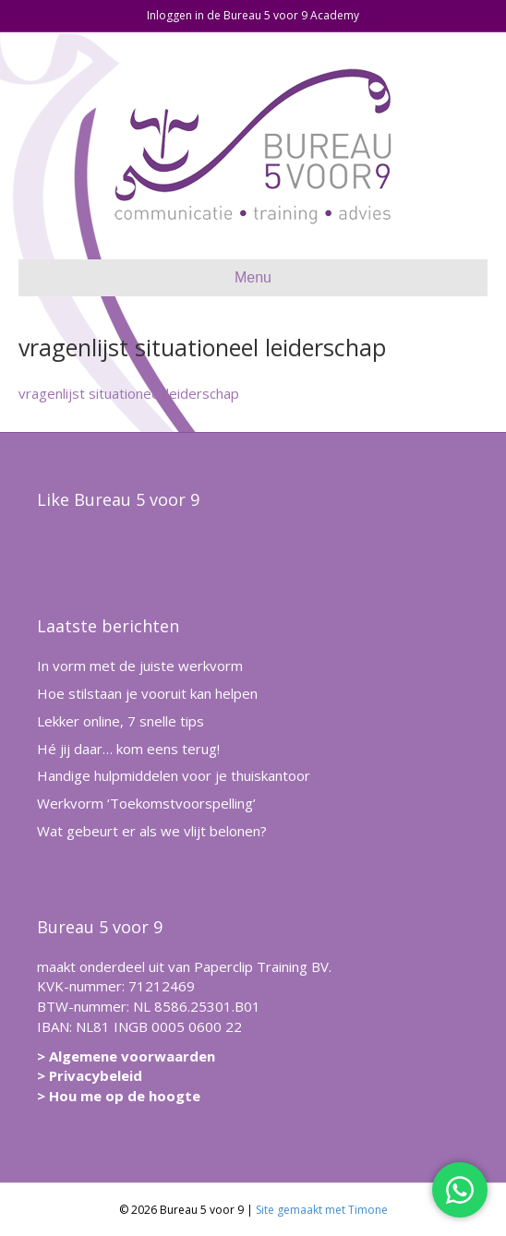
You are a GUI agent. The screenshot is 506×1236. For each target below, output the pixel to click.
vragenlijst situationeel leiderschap (128, 393)
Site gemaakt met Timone (322, 1210)
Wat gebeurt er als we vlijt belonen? (152, 831)
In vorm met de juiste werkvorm (140, 665)
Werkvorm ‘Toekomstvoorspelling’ (146, 803)
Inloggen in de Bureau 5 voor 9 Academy (253, 15)
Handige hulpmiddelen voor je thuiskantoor (173, 775)
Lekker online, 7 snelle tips (120, 721)
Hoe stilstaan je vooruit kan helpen (147, 693)
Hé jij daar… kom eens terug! (128, 748)
